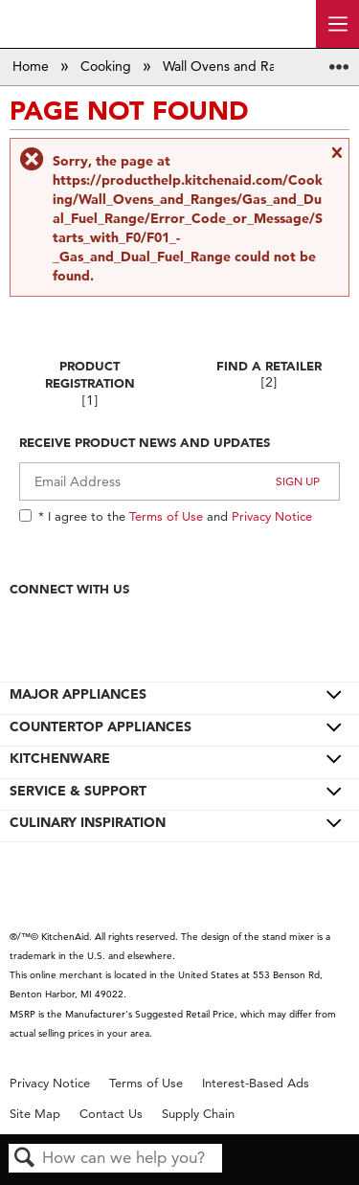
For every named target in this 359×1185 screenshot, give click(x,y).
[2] (269, 382)
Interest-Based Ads (255, 1083)
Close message (336, 160)
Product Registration (90, 374)
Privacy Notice (272, 516)
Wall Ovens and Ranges (236, 66)
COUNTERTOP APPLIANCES (100, 726)
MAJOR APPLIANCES (78, 694)
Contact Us (111, 1114)
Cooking (107, 66)
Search (25, 1159)
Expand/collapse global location (338, 61)
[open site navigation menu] (337, 24)
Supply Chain (198, 1114)
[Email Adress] (179, 481)
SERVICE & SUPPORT (78, 790)
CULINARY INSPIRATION (88, 822)
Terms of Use (166, 516)
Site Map (35, 1114)
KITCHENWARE (60, 758)
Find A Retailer (269, 365)
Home (32, 66)
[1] (90, 400)
